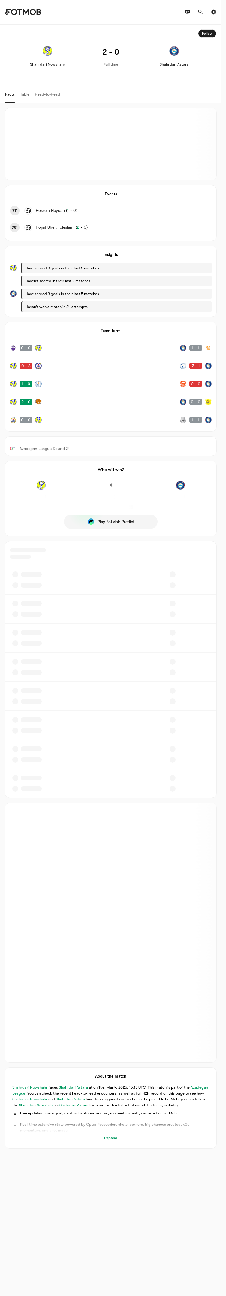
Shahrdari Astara (73, 1087)
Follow (207, 33)
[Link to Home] (23, 12)
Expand (110, 1138)
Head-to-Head (47, 94)
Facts (10, 94)
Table (24, 94)
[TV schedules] (187, 12)
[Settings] (214, 12)
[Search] (200, 12)
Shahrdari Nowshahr (29, 1087)
